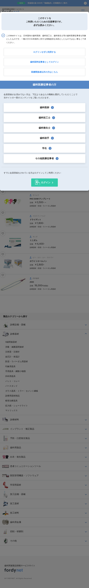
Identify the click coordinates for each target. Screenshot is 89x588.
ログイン (45, 182)
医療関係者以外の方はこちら (44, 72)
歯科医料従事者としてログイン (44, 62)
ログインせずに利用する (44, 52)
